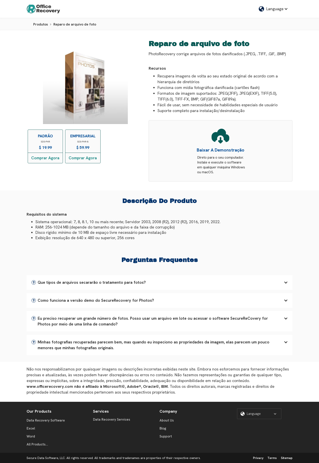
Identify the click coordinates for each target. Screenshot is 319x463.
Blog (163, 428)
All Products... (37, 444)
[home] (43, 8)
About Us (167, 420)
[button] (273, 9)
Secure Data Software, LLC (46, 458)
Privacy (258, 458)
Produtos (40, 24)
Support (166, 436)
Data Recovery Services (111, 419)
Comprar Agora (45, 157)
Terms (272, 458)
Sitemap (286, 458)
